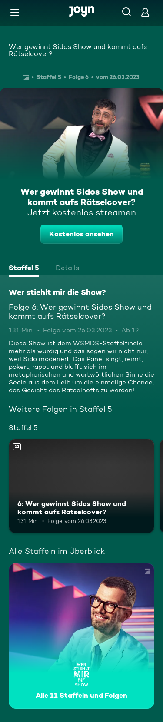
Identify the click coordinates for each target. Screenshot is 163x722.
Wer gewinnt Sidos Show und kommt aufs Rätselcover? (78, 50)
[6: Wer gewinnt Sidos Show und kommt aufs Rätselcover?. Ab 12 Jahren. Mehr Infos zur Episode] (81, 486)
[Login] (145, 12)
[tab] (24, 269)
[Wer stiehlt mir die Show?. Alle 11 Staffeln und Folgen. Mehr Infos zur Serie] (81, 636)
